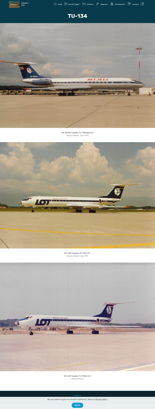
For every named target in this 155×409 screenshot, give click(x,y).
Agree (77, 405)
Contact (133, 3)
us (80, 395)
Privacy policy (101, 399)
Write (76, 395)
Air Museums (117, 3)
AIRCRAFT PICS (25, 4)
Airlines (88, 3)
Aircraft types (71, 3)
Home (58, 3)
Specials (101, 3)
